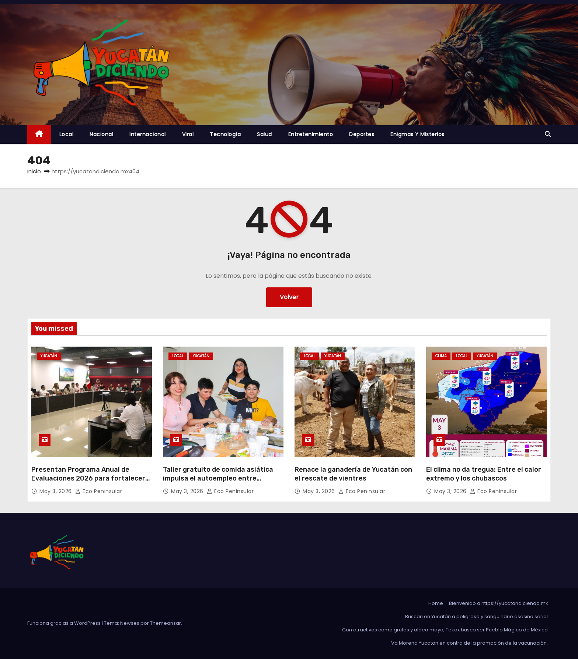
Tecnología (225, 134)
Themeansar (165, 623)
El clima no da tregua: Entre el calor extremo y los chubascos (483, 473)
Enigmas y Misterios (417, 134)
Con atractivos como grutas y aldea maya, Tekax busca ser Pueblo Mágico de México (445, 629)
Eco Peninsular (98, 491)
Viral (188, 134)
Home (435, 603)
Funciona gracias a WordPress (64, 623)
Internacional (147, 134)
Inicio (34, 171)
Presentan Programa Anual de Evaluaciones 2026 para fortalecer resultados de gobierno (88, 478)
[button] (548, 134)
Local (66, 134)
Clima (441, 356)
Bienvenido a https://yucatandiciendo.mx (498, 603)
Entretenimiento (310, 134)
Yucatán (49, 356)
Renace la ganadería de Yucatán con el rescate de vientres (353, 473)
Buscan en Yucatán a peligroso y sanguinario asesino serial (476, 616)
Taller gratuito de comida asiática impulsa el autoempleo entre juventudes (218, 478)
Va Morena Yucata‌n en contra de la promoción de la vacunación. (469, 642)
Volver (289, 297)
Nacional (101, 134)
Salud (264, 134)
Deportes (361, 134)
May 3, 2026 (56, 491)
